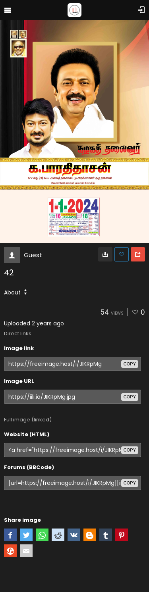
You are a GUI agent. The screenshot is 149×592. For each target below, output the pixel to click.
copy (130, 363)
